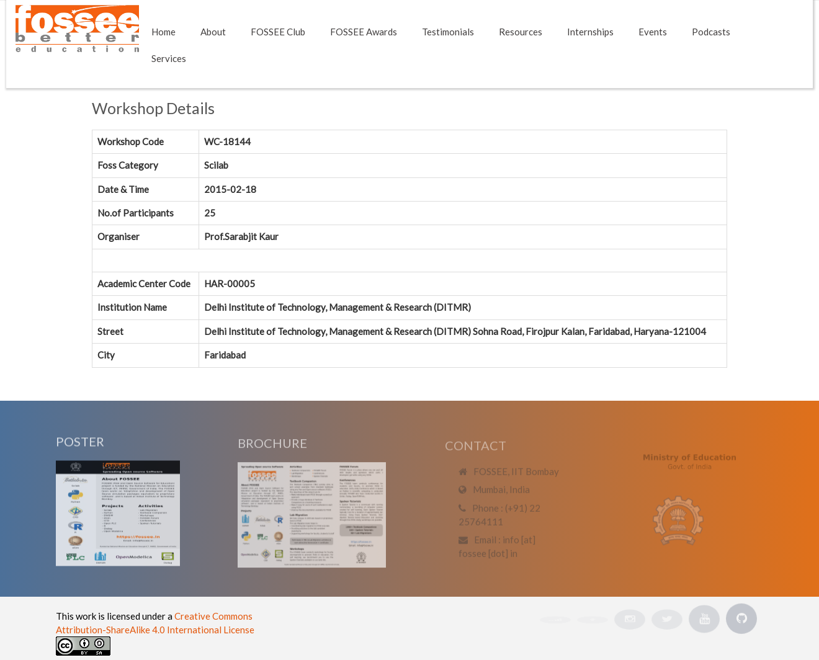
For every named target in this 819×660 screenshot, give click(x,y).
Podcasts (711, 31)
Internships (590, 31)
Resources (520, 31)
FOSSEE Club (278, 31)
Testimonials (448, 31)
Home (163, 31)
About (213, 31)
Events (652, 31)
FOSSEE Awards (363, 31)
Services (168, 58)
